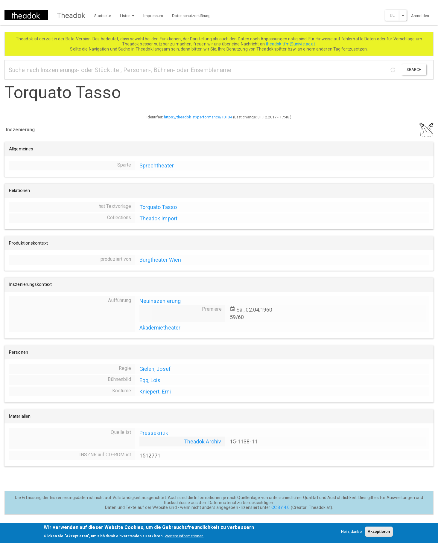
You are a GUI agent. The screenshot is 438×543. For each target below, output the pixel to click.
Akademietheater (160, 327)
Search (414, 69)
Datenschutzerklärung (191, 15)
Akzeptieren (379, 533)
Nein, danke (351, 533)
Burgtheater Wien (160, 260)
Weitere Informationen (184, 537)
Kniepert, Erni (155, 391)
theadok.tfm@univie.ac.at (291, 44)
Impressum (153, 15)
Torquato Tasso (158, 207)
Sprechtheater (156, 165)
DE (392, 15)
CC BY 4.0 (280, 507)
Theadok (71, 15)
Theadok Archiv (202, 441)
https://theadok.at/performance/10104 (198, 117)
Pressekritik (153, 433)
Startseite (102, 15)
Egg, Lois (150, 380)
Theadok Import (158, 218)
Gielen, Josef (155, 369)
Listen (127, 15)
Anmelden (420, 15)
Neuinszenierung (160, 301)
